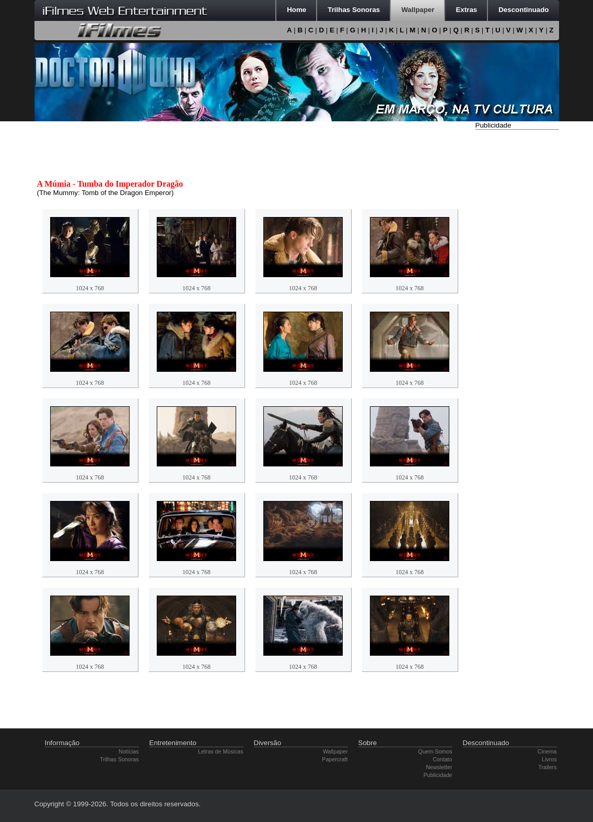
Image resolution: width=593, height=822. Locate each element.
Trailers (547, 767)
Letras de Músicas (220, 751)
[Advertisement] (517, 289)
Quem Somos (435, 751)
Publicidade (437, 775)
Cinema (547, 751)
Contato (442, 759)
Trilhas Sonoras (119, 759)
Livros (549, 759)
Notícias (129, 751)
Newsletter (439, 767)
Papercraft (334, 759)
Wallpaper (335, 751)
